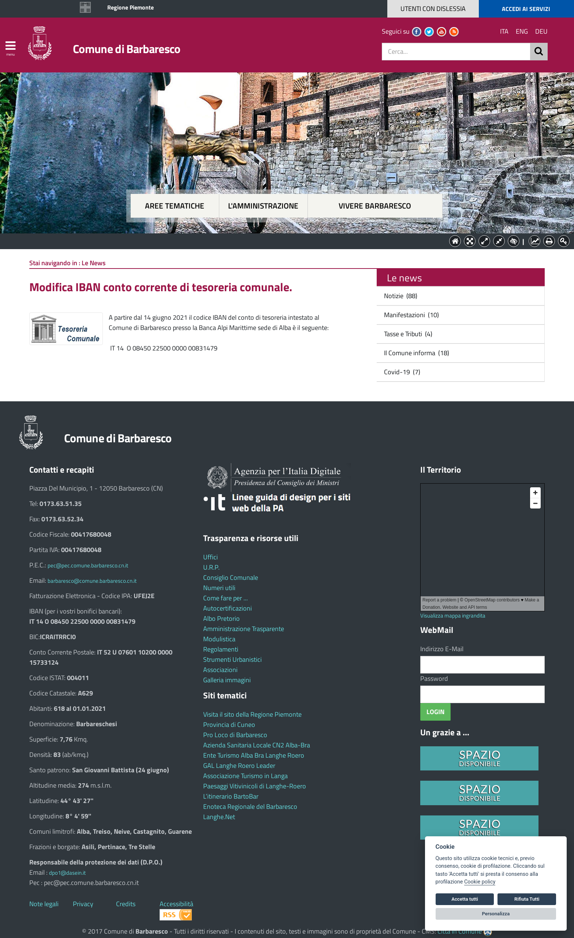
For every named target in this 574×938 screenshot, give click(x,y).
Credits (125, 904)
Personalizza (496, 913)
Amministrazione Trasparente (243, 629)
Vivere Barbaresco (375, 205)
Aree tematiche (174, 205)
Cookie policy (479, 882)
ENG (522, 31)
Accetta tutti (464, 899)
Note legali (44, 904)
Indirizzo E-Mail (441, 649)
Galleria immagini (227, 680)
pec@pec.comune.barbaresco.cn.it (88, 565)
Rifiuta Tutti (526, 899)
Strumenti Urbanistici (232, 659)
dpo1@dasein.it (67, 872)
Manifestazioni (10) (410, 315)
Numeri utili (219, 588)
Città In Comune (459, 931)
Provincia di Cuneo (229, 724)
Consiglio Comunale (230, 577)
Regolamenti (220, 649)
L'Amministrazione (281, 240)
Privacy (83, 904)
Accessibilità (176, 904)
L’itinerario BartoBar (230, 796)
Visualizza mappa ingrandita (452, 615)
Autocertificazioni (227, 608)
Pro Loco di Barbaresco (235, 735)
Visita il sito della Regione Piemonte (252, 714)
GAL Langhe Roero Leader (239, 765)
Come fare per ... (225, 598)
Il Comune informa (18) (415, 353)
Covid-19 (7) (400, 372)
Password (434, 678)
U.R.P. (211, 567)
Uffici (210, 557)
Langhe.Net (219, 817)
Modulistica (219, 639)
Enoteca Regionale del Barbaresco (250, 806)
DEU (541, 31)
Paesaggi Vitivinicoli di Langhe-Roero (254, 786)
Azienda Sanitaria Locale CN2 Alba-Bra (256, 745)
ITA (504, 31)
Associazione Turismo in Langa (245, 776)
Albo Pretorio (221, 618)
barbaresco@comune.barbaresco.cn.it (92, 581)
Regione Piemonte (130, 7)
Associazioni (220, 670)
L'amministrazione (263, 205)
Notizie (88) (399, 296)
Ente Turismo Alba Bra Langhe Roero (253, 755)
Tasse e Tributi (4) (406, 334)
